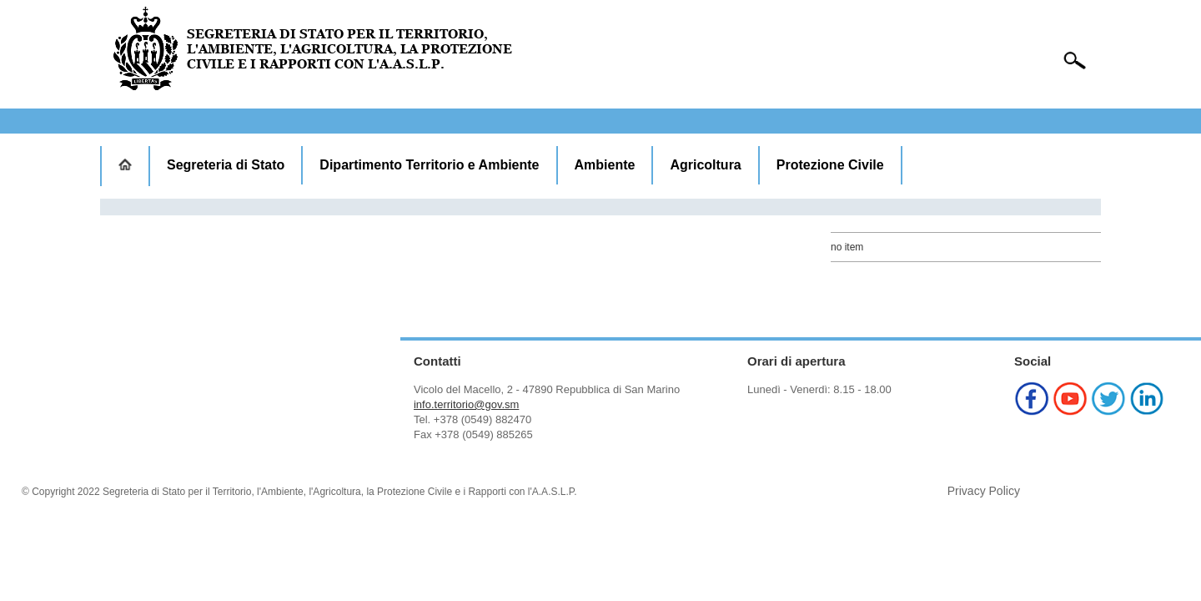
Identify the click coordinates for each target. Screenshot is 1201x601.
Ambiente (605, 165)
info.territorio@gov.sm (466, 404)
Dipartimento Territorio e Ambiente (429, 165)
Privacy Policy (983, 490)
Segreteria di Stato (225, 165)
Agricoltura (705, 165)
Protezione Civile (830, 165)
